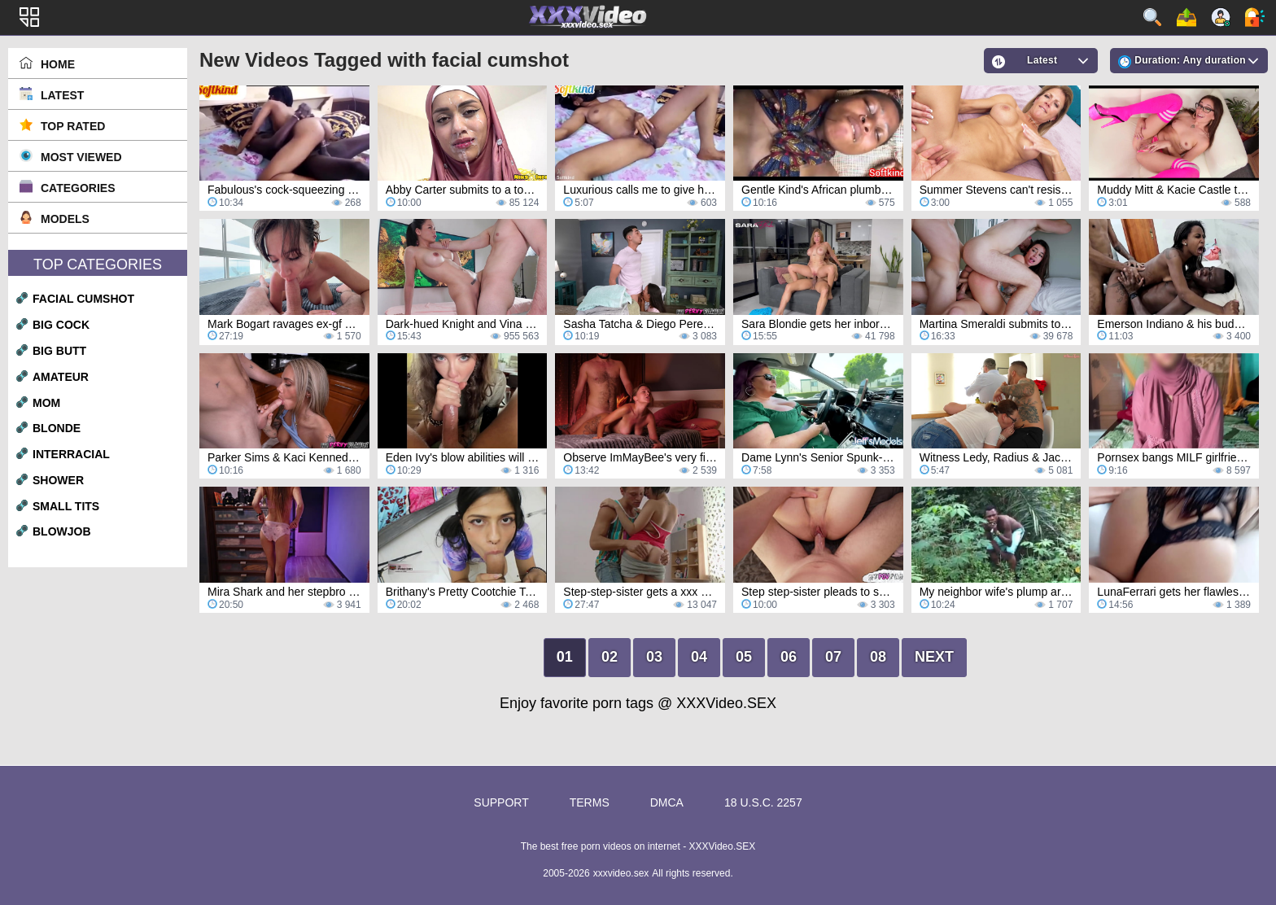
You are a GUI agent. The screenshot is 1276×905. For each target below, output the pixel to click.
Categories (78, 188)
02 (609, 657)
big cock (61, 324)
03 (654, 657)
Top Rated (73, 126)
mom (46, 402)
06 (788, 657)
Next (934, 657)
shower (58, 480)
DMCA (667, 802)
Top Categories (97, 264)
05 (744, 657)
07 (833, 657)
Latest (62, 95)
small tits (66, 506)
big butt (59, 350)
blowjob (62, 531)
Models (65, 218)
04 (699, 657)
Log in (1255, 17)
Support (501, 802)
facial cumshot (83, 298)
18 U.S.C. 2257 (763, 802)
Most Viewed (81, 157)
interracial (71, 454)
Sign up (1221, 17)
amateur (61, 376)
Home (58, 64)
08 (878, 657)
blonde (57, 428)
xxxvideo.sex (621, 873)
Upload (1186, 17)
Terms (590, 802)
